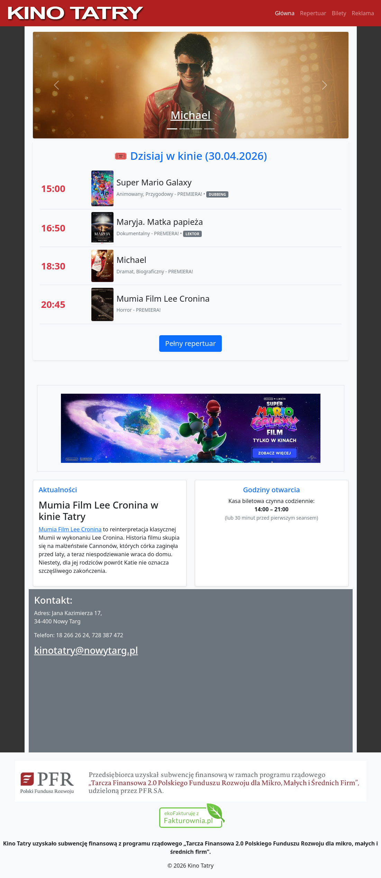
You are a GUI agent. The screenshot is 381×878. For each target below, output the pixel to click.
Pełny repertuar (190, 343)
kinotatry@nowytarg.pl (86, 650)
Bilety (339, 13)
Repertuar (313, 13)
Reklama (363, 13)
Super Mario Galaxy (153, 182)
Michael (191, 115)
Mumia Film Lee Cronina (162, 298)
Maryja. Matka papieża (159, 221)
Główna (285, 13)
